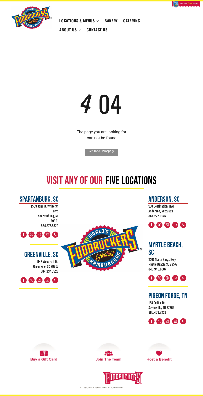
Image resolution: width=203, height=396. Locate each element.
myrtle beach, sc (165, 249)
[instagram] (39, 235)
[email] (47, 235)
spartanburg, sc (39, 199)
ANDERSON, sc (163, 199)
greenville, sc (41, 254)
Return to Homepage (101, 151)
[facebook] (24, 235)
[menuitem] (79, 20)
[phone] (55, 235)
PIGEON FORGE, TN (167, 296)
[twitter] (31, 235)
